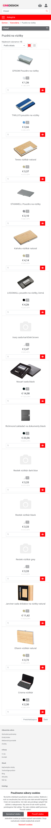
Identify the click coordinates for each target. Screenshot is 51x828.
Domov (5, 23)
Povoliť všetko (38, 814)
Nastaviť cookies (26, 825)
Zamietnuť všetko (13, 814)
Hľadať (25, 28)
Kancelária (14, 23)
